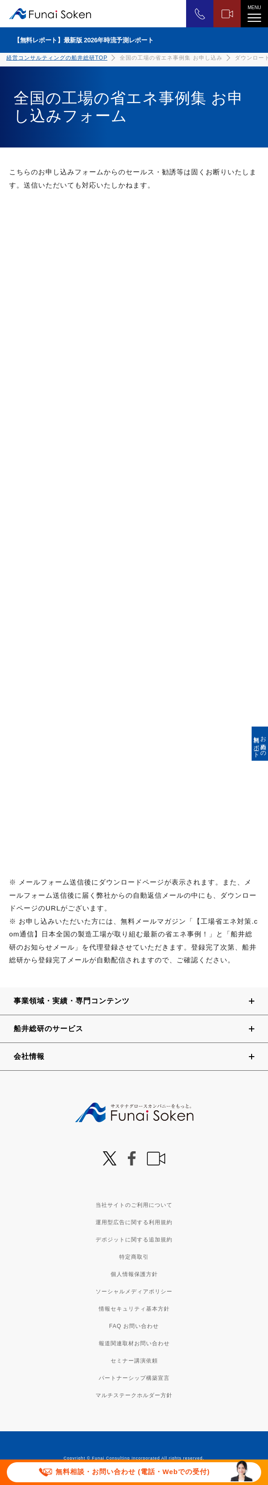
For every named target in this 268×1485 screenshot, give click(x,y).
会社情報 (29, 1056)
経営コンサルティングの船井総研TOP (56, 58)
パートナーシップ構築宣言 (134, 1378)
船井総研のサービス (48, 1028)
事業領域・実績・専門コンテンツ (72, 1001)
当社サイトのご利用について (134, 1205)
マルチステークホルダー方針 (134, 1395)
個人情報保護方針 (134, 1274)
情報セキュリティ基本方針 (134, 1309)
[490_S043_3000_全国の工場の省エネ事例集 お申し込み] (133, 533)
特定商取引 (134, 1257)
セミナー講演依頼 (134, 1361)
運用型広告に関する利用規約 (134, 1222)
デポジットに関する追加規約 (134, 1239)
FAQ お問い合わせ (134, 1326)
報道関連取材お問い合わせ (134, 1343)
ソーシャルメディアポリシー (134, 1291)
